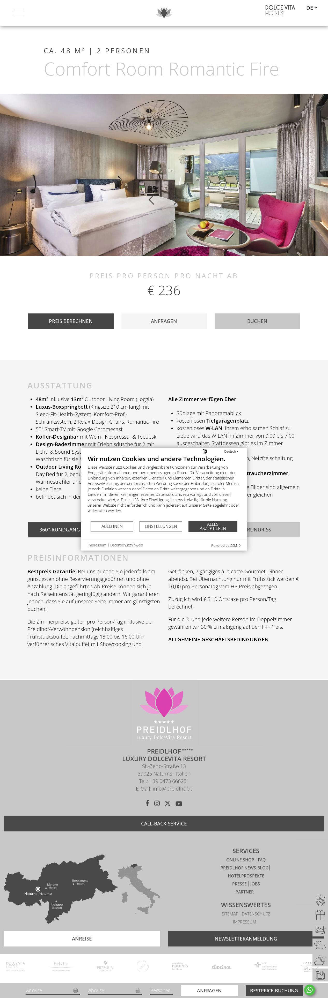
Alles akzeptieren (213, 526)
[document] (164, 487)
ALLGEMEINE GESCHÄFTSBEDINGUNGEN (218, 639)
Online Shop (240, 869)
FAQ (262, 869)
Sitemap (230, 923)
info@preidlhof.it (172, 798)
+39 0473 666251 (169, 790)
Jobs (255, 893)
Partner (245, 901)
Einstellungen (161, 526)
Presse (240, 893)
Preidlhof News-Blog (245, 877)
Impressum (244, 931)
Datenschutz (256, 923)
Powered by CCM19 (225, 545)
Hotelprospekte (246, 885)
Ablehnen (112, 526)
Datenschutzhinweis (126, 545)
